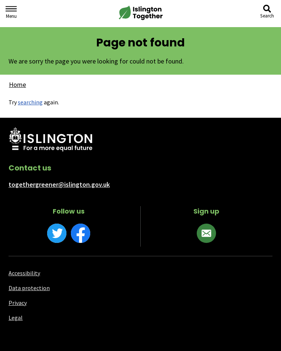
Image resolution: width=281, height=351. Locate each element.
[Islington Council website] (51, 140)
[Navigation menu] (11, 13)
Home (17, 84)
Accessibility (24, 273)
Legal (16, 317)
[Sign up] (206, 233)
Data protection (29, 288)
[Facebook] (80, 233)
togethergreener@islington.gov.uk (59, 184)
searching (30, 102)
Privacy (18, 302)
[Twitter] (56, 233)
